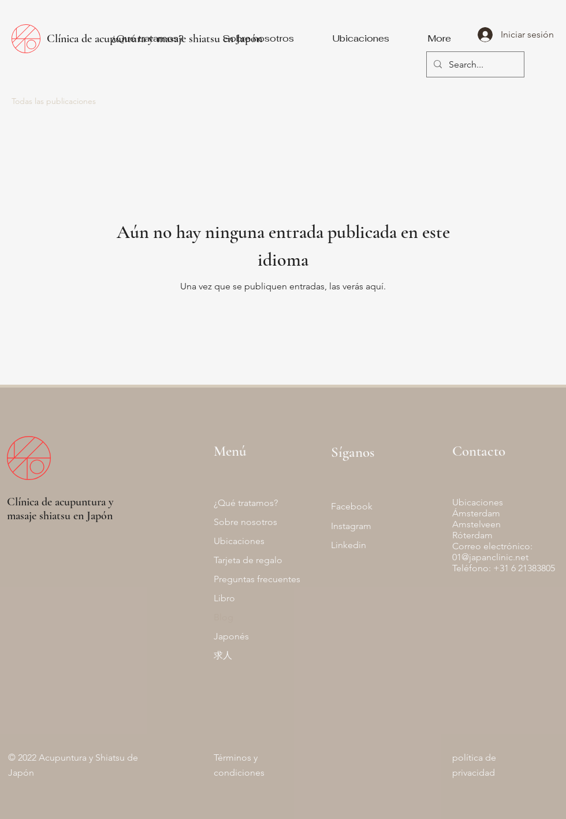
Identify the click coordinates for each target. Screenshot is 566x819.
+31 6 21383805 (524, 568)
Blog (223, 617)
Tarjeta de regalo (248, 559)
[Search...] (474, 65)
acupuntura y (84, 502)
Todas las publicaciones (54, 101)
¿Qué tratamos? (246, 502)
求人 (223, 655)
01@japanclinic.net (490, 557)
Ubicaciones (239, 540)
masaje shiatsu (38, 516)
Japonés (231, 636)
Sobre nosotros (245, 521)
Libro (224, 598)
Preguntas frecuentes (257, 579)
